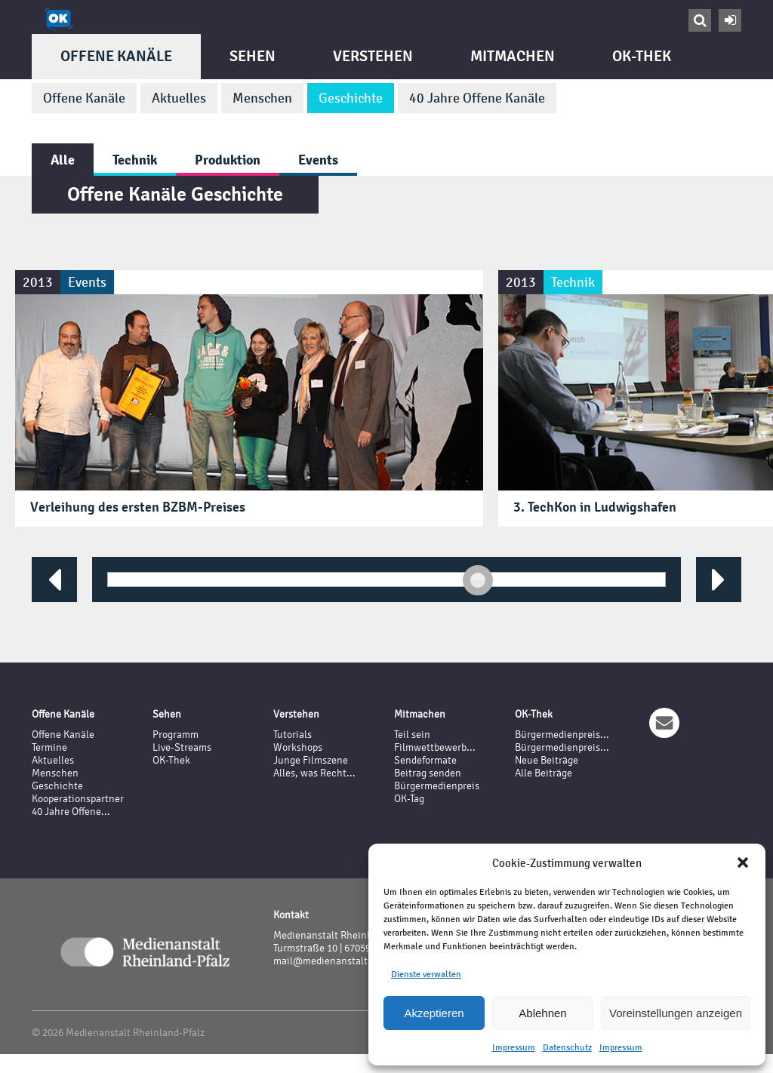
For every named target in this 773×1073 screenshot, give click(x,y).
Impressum (513, 1047)
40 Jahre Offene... (71, 811)
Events (318, 159)
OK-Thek (641, 56)
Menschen (262, 98)
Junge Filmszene (310, 760)
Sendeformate (425, 760)
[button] (742, 862)
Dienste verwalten (426, 974)
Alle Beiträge (543, 773)
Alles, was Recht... (314, 773)
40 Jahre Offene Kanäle (477, 98)
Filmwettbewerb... (435, 747)
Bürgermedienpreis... (562, 734)
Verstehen (373, 56)
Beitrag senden (427, 773)
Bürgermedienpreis (436, 785)
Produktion (227, 159)
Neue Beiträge (546, 760)
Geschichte (351, 98)
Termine (49, 747)
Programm (175, 734)
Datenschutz (567, 1047)
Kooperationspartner (78, 798)
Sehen (252, 56)
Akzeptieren (433, 1013)
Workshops (297, 747)
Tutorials (292, 734)
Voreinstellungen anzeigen (675, 1013)
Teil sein (412, 734)
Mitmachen (512, 56)
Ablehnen (542, 1013)
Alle (63, 159)
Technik (134, 159)
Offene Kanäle (116, 56)
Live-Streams (181, 747)
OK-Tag (409, 798)
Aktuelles (179, 98)
